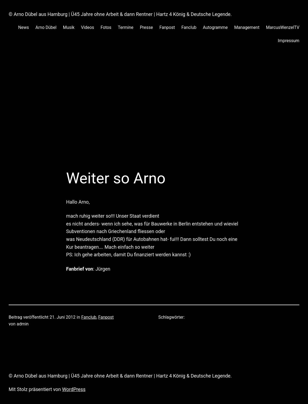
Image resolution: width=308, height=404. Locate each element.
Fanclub (89, 317)
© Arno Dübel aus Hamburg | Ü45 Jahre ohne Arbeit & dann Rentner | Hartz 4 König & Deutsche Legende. (120, 14)
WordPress (74, 389)
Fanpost (106, 317)
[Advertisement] (154, 112)
